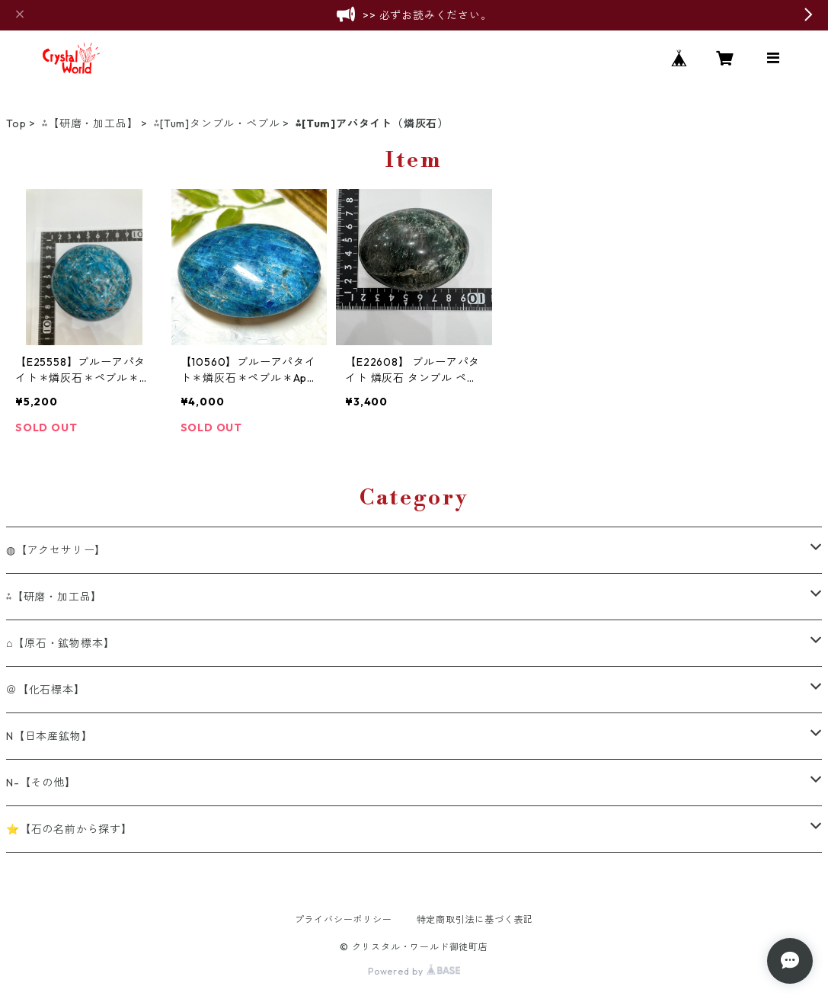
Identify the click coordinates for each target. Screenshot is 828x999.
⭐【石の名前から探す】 (69, 829)
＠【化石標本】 (45, 689)
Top (16, 123)
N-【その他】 (41, 782)
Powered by (414, 971)
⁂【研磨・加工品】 (90, 123)
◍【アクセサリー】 (56, 550)
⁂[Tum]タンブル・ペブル (217, 123)
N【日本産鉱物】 (49, 736)
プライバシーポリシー (343, 919)
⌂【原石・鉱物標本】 (60, 643)
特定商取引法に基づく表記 (475, 919)
